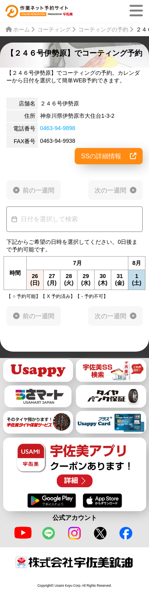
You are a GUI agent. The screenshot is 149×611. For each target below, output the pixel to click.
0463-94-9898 (57, 128)
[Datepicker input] (74, 219)
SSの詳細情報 (108, 156)
